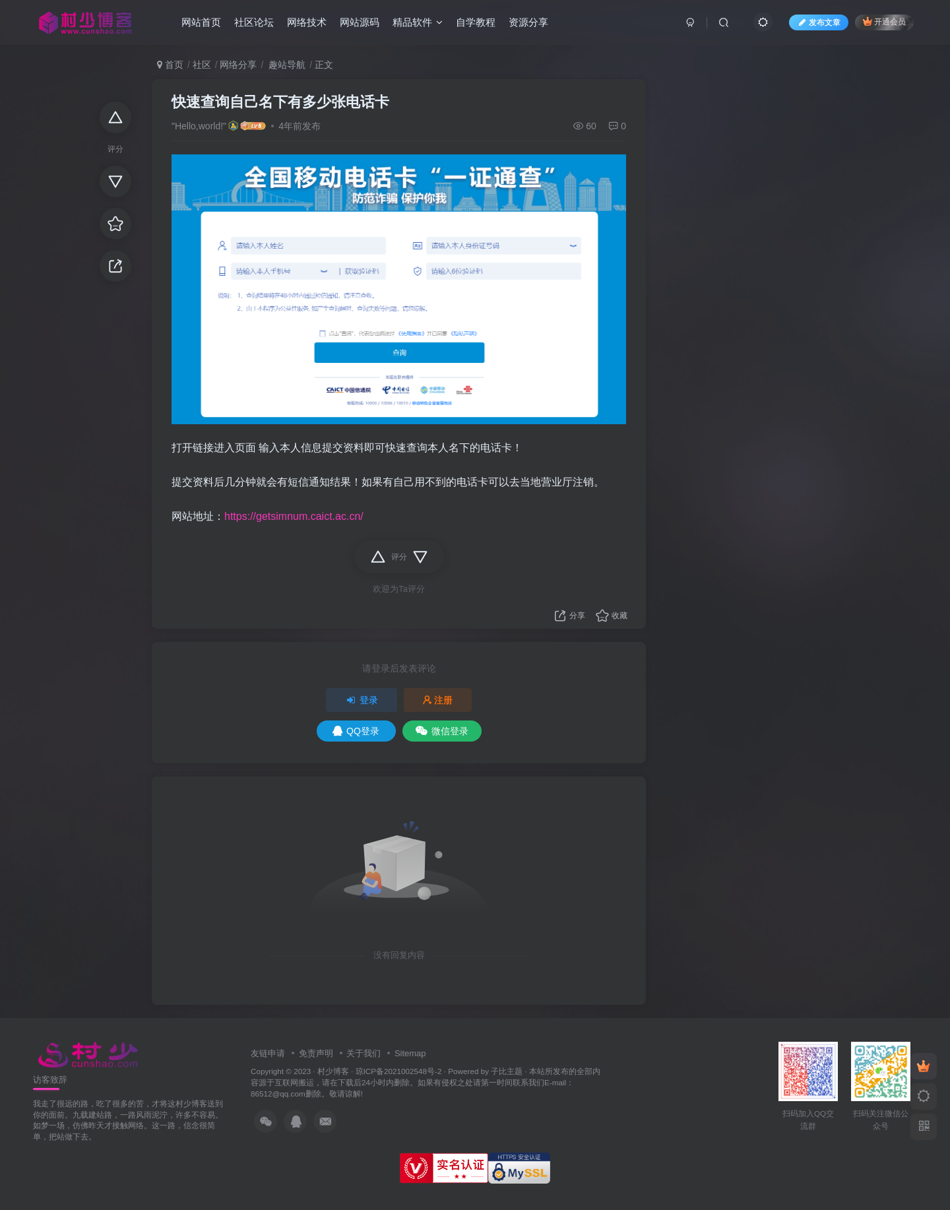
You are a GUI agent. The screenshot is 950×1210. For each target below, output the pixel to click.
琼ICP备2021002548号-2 (399, 1071)
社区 (202, 64)
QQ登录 (355, 731)
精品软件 (418, 22)
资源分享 (528, 22)
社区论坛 (254, 22)
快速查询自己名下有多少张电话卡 (280, 102)
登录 (361, 700)
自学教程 (475, 22)
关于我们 (363, 1053)
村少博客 (333, 1071)
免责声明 (316, 1053)
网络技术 (307, 22)
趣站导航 (285, 64)
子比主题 (506, 1071)
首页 (170, 64)
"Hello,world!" (199, 126)
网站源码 (359, 22)
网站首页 (201, 22)
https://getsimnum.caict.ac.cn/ (294, 516)
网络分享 (238, 64)
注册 (438, 700)
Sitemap (410, 1053)
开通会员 (884, 21)
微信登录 (442, 731)
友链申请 (268, 1053)
